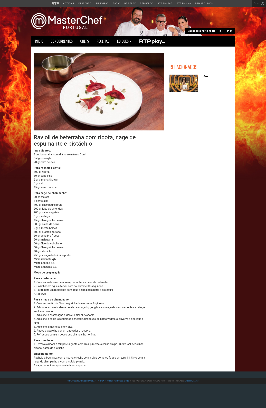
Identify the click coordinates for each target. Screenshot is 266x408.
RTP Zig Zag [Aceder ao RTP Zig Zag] (164, 3)
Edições (124, 41)
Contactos (72, 381)
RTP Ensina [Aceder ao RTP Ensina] (184, 3)
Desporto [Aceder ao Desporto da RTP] (84, 3)
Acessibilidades (191, 381)
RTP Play (152, 41)
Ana (205, 76)
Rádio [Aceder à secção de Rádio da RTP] (116, 3)
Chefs (84, 41)
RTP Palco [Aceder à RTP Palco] (146, 3)
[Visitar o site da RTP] (55, 3)
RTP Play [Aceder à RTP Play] (130, 3)
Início (39, 41)
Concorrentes (62, 41)
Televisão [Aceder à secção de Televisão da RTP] (102, 3)
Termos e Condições (121, 381)
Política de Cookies (105, 381)
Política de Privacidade (86, 381)
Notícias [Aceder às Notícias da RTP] (68, 3)
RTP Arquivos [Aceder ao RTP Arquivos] (204, 3)
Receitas (103, 41)
